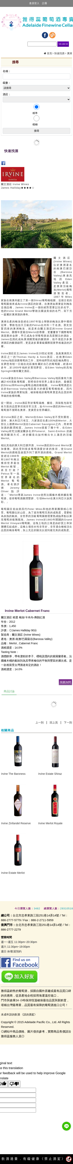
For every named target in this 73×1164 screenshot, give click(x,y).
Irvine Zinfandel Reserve (16, 823)
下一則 (68, 722)
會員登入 (34, 3)
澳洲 (69, 53)
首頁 (49, 53)
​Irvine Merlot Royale (50, 823)
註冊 (44, 3)
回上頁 (54, 722)
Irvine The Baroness (13, 773)
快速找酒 (59, 53)
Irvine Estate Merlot (13, 872)
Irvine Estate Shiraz (50, 773)
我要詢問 (65, 682)
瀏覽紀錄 (63, 35)
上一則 (39, 722)
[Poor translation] (14, 1084)
